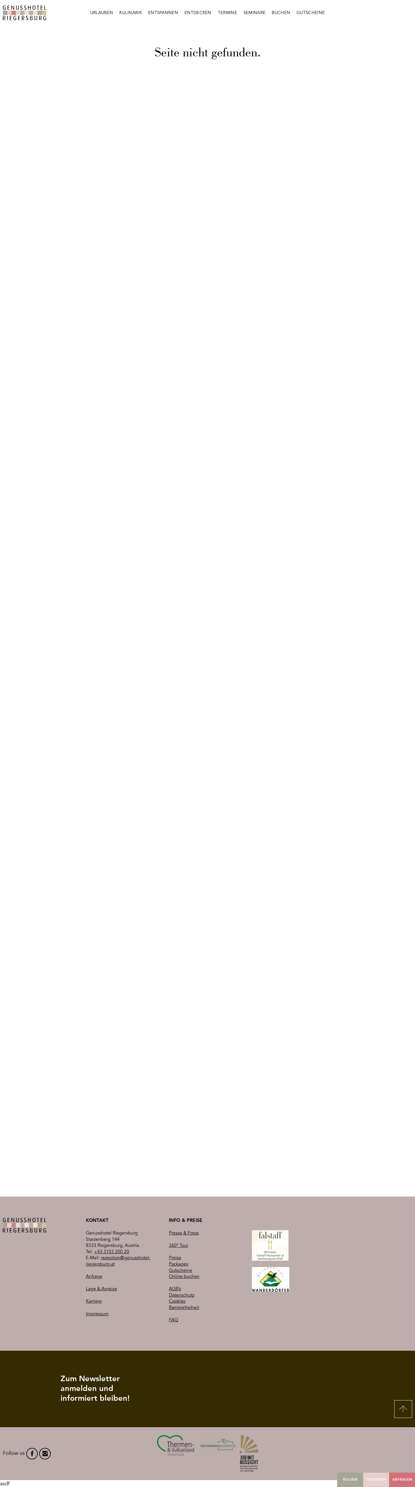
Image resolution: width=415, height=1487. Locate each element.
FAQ (173, 1320)
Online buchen (184, 1276)
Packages (178, 1264)
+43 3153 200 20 (111, 1252)
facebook (32, 1453)
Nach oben (403, 1409)
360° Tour (178, 1245)
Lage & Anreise (101, 1289)
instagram (45, 1453)
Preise (175, 1258)
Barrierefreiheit (184, 1307)
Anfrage (94, 1276)
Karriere (94, 1301)
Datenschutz (181, 1295)
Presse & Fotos (184, 1233)
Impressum (97, 1314)
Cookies (177, 1301)
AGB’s (175, 1289)
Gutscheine (180, 1270)
